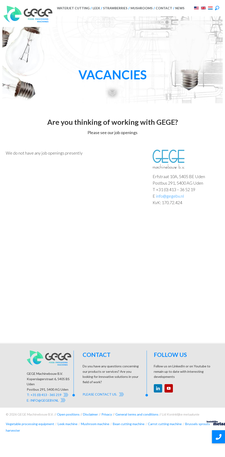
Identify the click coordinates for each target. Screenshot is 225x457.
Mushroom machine (95, 424)
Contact (164, 8)
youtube (169, 388)
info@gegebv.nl (170, 196)
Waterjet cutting (73, 8)
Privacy (106, 414)
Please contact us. (100, 394)
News (180, 8)
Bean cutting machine (128, 424)
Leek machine (67, 424)
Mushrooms (142, 8)
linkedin (158, 388)
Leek (96, 8)
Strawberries (115, 8)
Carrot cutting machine (165, 424)
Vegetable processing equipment (30, 424)
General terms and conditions (136, 414)
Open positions (68, 414)
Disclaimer (90, 414)
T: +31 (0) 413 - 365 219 (44, 395)
